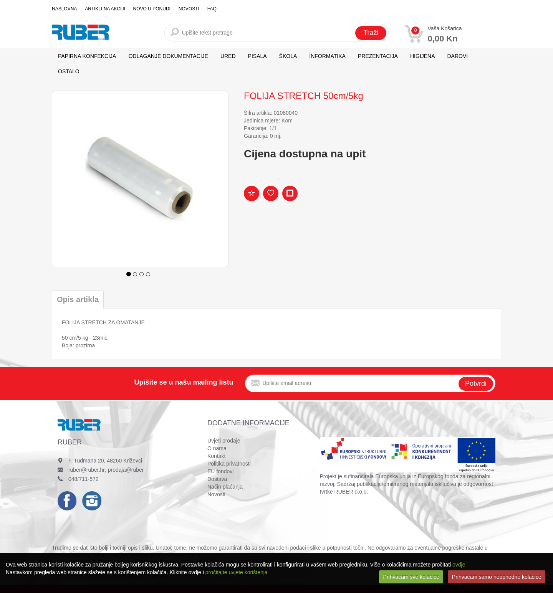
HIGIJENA (422, 56)
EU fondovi (220, 471)
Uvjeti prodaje (223, 441)
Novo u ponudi (151, 9)
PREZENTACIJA (378, 56)
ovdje (458, 565)
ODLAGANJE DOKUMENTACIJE (168, 56)
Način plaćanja (225, 487)
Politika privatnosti (229, 464)
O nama (217, 448)
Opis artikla (78, 299)
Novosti (187, 9)
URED (228, 56)
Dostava (217, 479)
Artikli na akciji (104, 9)
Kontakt (216, 456)
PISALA (257, 56)
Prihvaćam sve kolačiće (411, 577)
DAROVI (457, 56)
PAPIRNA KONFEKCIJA (87, 56)
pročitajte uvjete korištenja (236, 572)
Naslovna (64, 9)
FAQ (210, 9)
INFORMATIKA (327, 56)
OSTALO (68, 71)
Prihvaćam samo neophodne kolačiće (496, 577)
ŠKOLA (288, 56)
